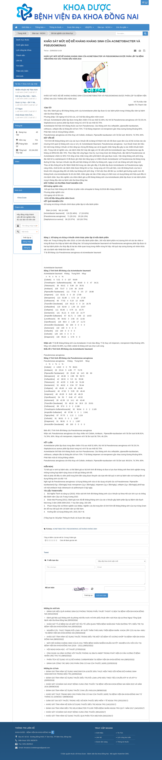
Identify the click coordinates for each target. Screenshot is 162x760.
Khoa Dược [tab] (22, 198)
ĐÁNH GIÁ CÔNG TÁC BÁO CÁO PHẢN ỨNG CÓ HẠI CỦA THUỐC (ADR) (76, 663)
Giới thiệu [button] (26, 28)
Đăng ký (27, 248)
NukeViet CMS (123, 754)
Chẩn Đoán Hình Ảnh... (24, 115)
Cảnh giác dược (22, 45)
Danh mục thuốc (22, 40)
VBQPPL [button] (89, 28)
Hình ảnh (19, 76)
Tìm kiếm (19, 66)
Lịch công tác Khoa (23, 50)
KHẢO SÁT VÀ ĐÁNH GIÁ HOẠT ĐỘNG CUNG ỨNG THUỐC (70, 712)
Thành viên (20, 55)
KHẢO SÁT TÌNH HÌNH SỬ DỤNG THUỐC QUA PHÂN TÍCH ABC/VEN (74, 716)
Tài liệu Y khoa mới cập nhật (26, 84)
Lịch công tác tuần (124, 737)
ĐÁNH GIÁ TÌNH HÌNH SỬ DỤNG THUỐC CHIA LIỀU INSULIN (71, 690)
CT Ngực (19, 109)
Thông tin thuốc (123, 742)
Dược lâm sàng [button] (74, 28)
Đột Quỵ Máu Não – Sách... (26, 96)
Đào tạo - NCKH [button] (105, 28)
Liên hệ (19, 61)
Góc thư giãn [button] (122, 28)
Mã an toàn (49, 588)
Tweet (46, 552)
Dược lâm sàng (101, 742)
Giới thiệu (99, 733)
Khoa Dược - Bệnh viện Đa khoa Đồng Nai (93, 754)
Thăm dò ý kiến (22, 71)
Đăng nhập (27, 242)
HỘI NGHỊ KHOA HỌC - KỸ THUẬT (61, 649)
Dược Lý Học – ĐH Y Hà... (25, 102)
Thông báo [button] (40, 28)
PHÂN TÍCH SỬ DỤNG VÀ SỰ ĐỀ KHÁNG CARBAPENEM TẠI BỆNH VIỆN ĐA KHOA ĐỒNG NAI (85, 660)
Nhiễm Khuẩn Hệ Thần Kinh (26, 90)
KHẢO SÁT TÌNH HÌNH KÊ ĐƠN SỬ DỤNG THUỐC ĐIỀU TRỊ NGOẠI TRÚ (75, 704)
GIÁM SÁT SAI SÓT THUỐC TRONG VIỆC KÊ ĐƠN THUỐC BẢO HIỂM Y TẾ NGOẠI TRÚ (81, 701)
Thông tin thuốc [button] (56, 28)
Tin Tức (120, 733)
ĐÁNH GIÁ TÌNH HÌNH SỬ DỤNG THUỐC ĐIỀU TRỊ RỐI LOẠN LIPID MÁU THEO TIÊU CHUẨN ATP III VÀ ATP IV (91, 678)
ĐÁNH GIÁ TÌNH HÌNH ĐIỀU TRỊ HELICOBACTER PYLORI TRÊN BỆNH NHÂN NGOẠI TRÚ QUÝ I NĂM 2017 (90, 708)
